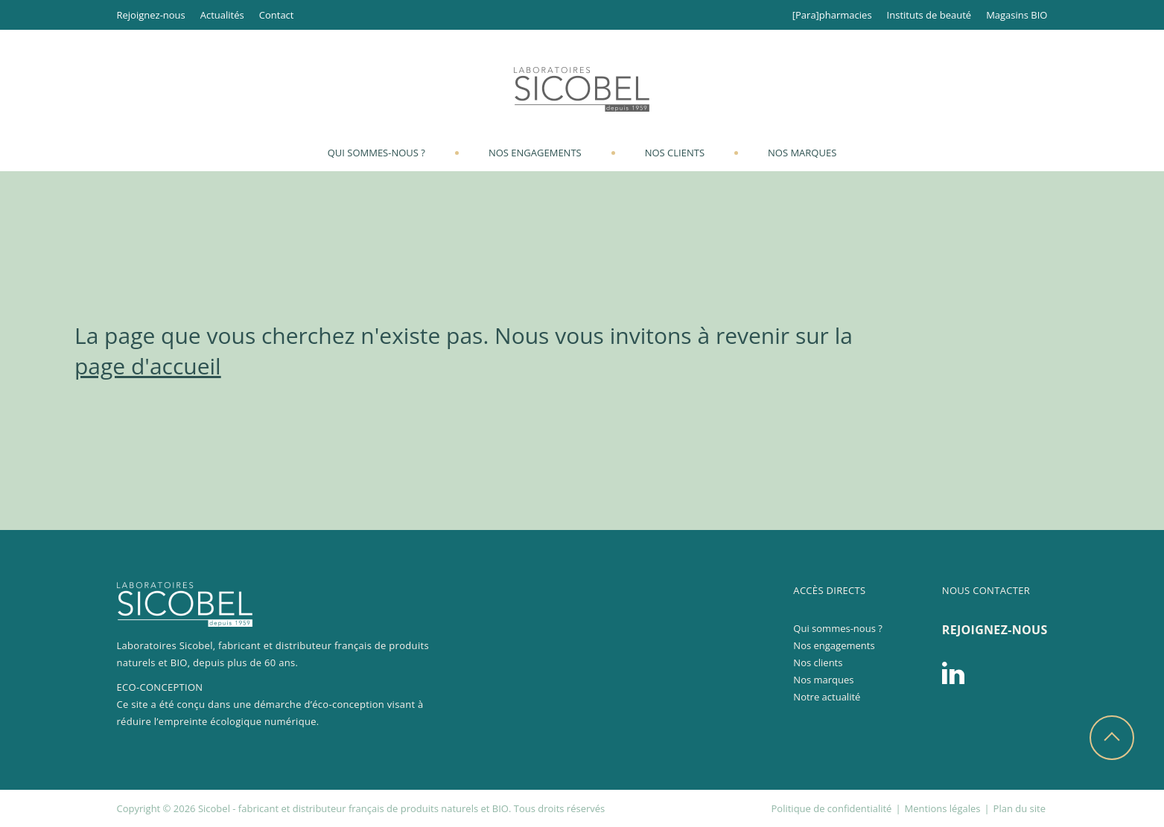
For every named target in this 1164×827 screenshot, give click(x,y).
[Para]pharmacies (832, 15)
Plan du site (1019, 808)
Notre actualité (826, 696)
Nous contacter (986, 590)
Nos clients (675, 152)
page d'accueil (147, 366)
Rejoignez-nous (151, 15)
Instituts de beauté (929, 15)
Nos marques (802, 152)
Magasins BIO (1016, 15)
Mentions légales (943, 808)
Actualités (222, 15)
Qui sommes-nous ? (376, 152)
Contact (276, 15)
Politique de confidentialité (832, 808)
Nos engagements (535, 152)
